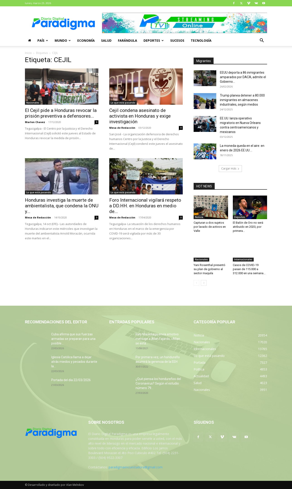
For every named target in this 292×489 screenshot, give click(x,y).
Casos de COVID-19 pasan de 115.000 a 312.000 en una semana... (249, 269)
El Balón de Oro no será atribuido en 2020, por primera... (248, 226)
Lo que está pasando (123, 102)
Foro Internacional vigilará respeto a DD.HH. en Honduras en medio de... (145, 205)
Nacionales (32, 102)
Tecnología (201, 40)
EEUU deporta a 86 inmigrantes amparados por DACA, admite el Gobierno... (243, 77)
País (42, 40)
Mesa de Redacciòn (122, 127)
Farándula (127, 40)
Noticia (199, 217)
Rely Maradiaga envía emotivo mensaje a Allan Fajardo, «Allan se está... (158, 338)
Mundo (63, 40)
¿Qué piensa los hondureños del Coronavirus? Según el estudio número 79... (158, 383)
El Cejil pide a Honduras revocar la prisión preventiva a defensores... (61, 113)
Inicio (28, 53)
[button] (261, 41)
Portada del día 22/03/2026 (71, 380)
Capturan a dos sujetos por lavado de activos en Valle (210, 226)
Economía (86, 40)
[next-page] (204, 283)
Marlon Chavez (35, 122)
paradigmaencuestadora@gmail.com (136, 467)
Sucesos (177, 40)
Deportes (154, 40)
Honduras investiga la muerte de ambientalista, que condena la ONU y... (61, 205)
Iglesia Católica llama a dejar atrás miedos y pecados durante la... (74, 361)
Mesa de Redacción (38, 217)
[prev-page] (196, 283)
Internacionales (243, 259)
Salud (106, 40)
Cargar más (230, 168)
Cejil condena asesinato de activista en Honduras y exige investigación (140, 116)
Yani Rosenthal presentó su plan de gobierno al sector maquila (209, 269)
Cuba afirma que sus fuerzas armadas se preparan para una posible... (73, 338)
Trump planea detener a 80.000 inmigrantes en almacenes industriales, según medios (242, 100)
